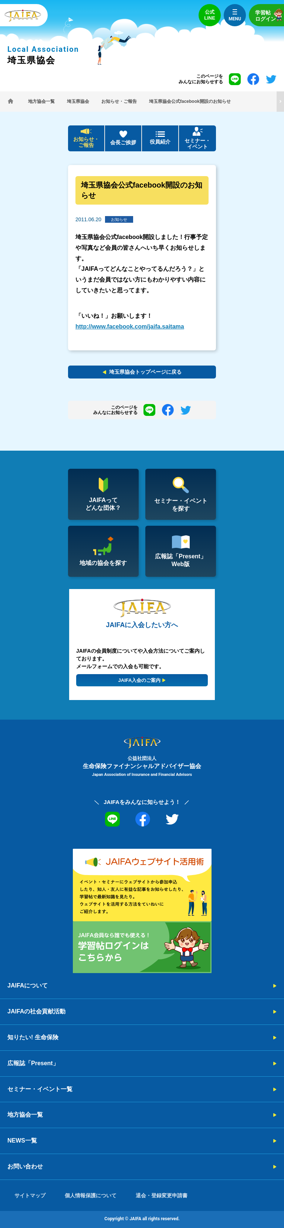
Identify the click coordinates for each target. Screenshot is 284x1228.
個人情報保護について (90, 1195)
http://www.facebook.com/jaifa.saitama (129, 326)
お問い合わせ (25, 1166)
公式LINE (209, 15)
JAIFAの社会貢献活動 (36, 1011)
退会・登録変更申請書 (161, 1195)
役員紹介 (160, 142)
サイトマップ (29, 1195)
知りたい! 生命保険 (32, 1037)
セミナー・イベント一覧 (39, 1089)
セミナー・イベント (197, 144)
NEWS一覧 (22, 1140)
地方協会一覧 (25, 1114)
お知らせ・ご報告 (86, 142)
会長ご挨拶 (123, 142)
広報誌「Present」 (33, 1063)
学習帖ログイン (269, 15)
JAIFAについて (27, 985)
